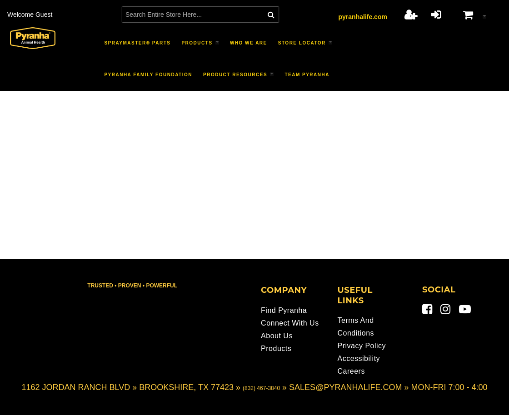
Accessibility (358, 358)
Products (276, 348)
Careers (350, 371)
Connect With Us (290, 323)
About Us (277, 336)
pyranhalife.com (363, 16)
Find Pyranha (284, 310)
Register (410, 14)
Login (436, 14)
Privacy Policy (361, 346)
